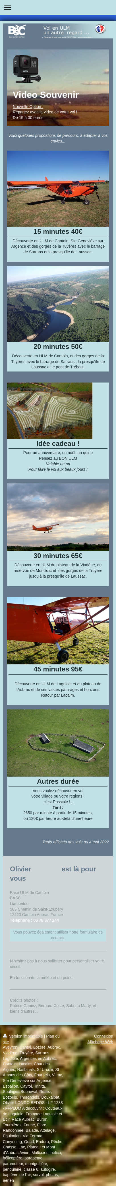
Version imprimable (23, 1036)
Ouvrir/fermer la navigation (58, 7)
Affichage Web (100, 1042)
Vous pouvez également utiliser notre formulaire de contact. (58, 935)
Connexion (103, 1036)
